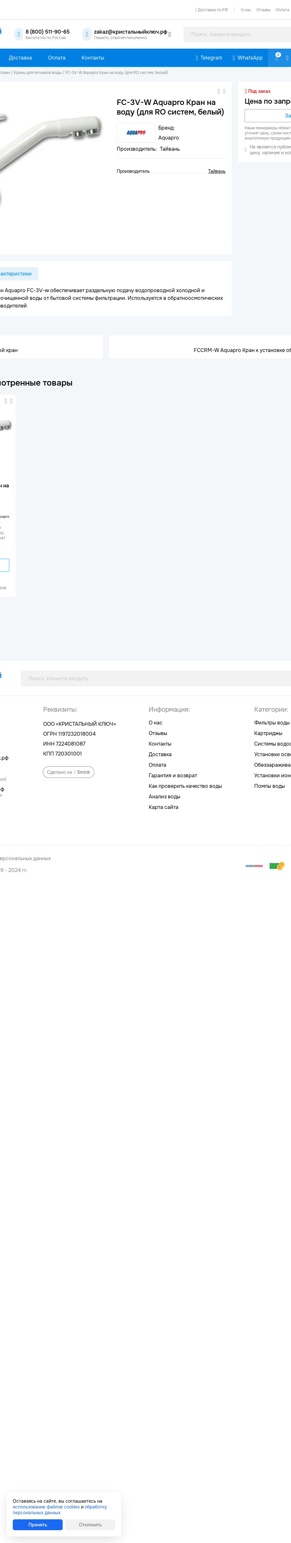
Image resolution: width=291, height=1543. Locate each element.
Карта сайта (163, 807)
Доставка (160, 754)
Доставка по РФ (213, 9)
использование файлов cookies (46, 1507)
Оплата (157, 765)
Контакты (160, 743)
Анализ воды (164, 796)
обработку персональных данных (60, 1509)
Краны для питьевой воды (37, 72)
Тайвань (216, 171)
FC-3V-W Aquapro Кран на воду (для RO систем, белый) (116, 72)
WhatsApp (250, 57)
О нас (246, 9)
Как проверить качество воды (185, 786)
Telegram (211, 57)
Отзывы (263, 9)
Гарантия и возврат (173, 775)
